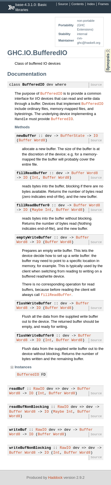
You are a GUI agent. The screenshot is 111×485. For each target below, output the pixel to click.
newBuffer (26, 135)
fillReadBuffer (32, 173)
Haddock (55, 477)
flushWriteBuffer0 (35, 335)
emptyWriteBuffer (34, 237)
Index (91, 4)
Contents (77, 4)
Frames (103, 4)
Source (63, 4)
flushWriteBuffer (34, 303)
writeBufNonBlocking (30, 448)
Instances (23, 367)
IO (96, 135)
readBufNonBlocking (29, 407)
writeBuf (18, 429)
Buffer (25, 140)
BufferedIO (33, 84)
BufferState (73, 135)
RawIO (38, 388)
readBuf (17, 388)
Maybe (37, 210)
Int (35, 177)
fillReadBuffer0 (33, 205)
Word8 (39, 140)
